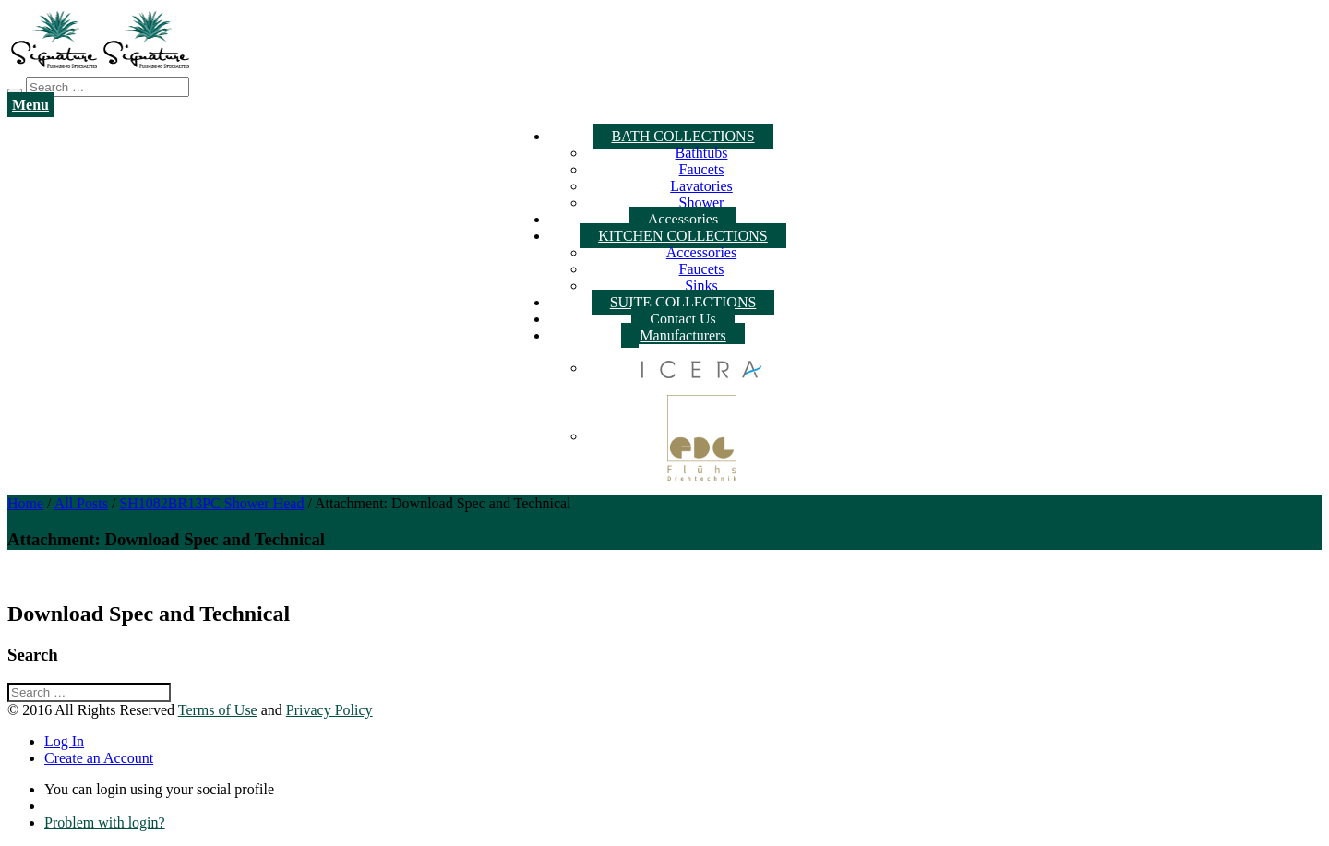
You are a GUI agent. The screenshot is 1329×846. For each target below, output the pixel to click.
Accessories (683, 219)
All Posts (81, 503)
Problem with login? (104, 822)
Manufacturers (682, 335)
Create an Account (98, 758)
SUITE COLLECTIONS (683, 302)
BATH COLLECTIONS (682, 136)
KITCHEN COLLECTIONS (683, 236)
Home (25, 503)
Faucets (701, 169)
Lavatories (701, 186)
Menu (30, 105)
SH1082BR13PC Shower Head (211, 503)
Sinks (701, 285)
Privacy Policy (329, 710)
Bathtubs (702, 153)
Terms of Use (217, 710)
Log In (64, 741)
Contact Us (683, 319)
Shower (701, 202)
